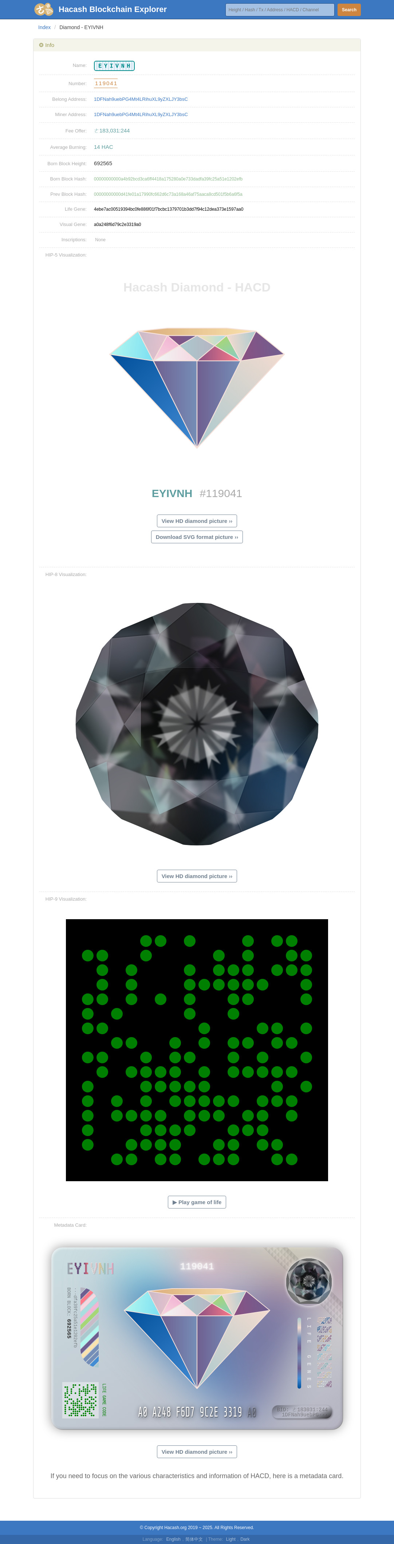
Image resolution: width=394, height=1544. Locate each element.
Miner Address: (71, 114)
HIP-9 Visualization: (66, 899)
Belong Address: (69, 99)
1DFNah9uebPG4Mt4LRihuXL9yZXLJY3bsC (141, 99)
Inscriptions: (74, 239)
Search (349, 9)
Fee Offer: (76, 131)
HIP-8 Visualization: (66, 574)
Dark (244, 1539)
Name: (80, 65)
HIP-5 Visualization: (66, 255)
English (173, 1539)
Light (231, 1539)
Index (44, 27)
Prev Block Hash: (68, 194)
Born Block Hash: (68, 179)
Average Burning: (68, 147)
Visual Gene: (73, 224)
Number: (77, 83)
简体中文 (194, 1539)
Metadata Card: (70, 1225)
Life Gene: (76, 209)
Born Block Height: (67, 163)
